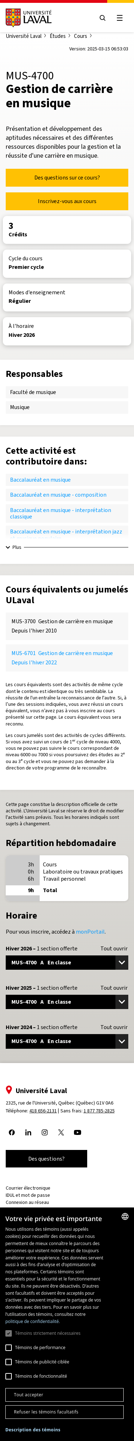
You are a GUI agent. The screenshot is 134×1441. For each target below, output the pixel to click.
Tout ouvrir (114, 948)
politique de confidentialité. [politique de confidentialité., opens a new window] (32, 1321)
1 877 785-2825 (99, 1110)
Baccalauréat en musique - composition (58, 494)
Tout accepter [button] (28, 1395)
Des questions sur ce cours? (67, 177)
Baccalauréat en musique (40, 479)
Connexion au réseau (27, 1202)
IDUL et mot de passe (28, 1195)
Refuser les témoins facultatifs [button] (46, 1412)
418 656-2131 (43, 1110)
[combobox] (125, 1216)
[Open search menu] (102, 17)
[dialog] (67, 1324)
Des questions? (46, 1158)
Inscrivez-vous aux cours (67, 201)
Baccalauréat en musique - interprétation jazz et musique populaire (66, 535)
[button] (32, 1430)
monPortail (90, 931)
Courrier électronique (28, 1188)
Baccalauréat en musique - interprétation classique (60, 513)
